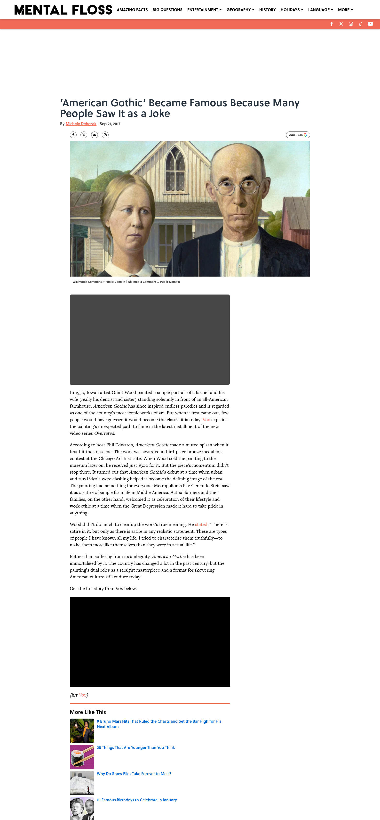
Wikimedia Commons (142, 281)
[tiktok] (360, 24)
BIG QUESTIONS (167, 9)
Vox (206, 419)
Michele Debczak (81, 123)
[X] (341, 24)
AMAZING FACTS (132, 9)
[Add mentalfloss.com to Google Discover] (298, 134)
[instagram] (351, 24)
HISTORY (267, 9)
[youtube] (370, 24)
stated (201, 524)
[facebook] (332, 24)
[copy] (105, 134)
